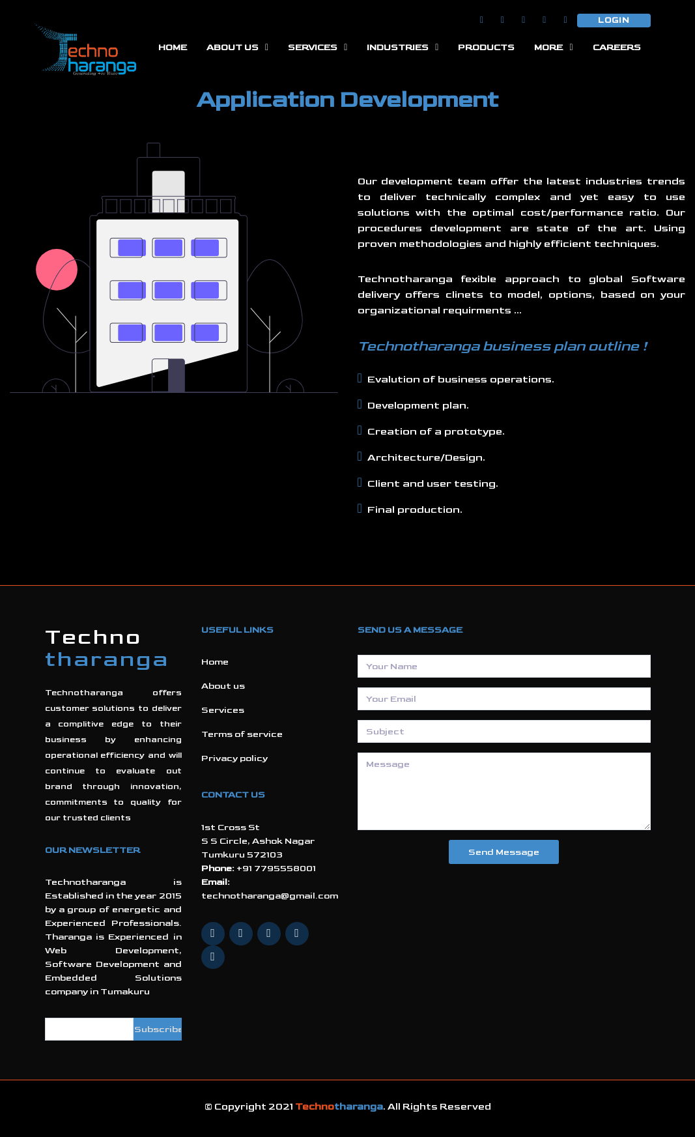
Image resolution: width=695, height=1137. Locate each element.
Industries (398, 47)
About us (223, 685)
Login (614, 20)
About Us (232, 47)
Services (312, 47)
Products (486, 47)
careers (617, 47)
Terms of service (242, 734)
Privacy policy (234, 758)
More (548, 47)
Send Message (503, 851)
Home (172, 47)
